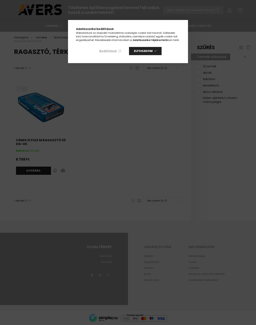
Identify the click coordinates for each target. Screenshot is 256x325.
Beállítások (108, 51)
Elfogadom (143, 51)
